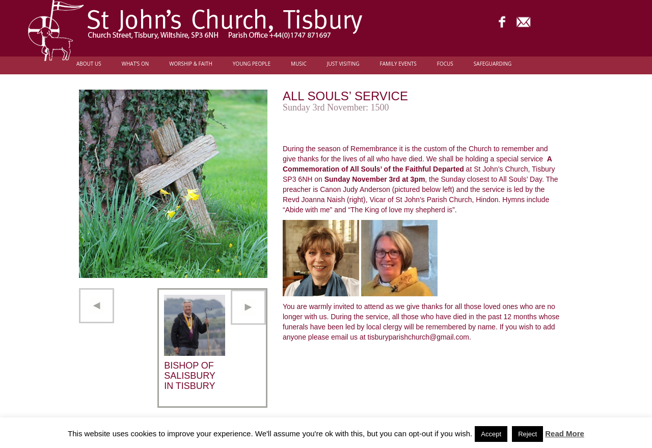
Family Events (398, 64)
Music (299, 64)
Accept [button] (491, 434)
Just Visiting (343, 64)
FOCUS (445, 64)
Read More (564, 433)
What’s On (135, 64)
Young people (251, 64)
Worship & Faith (190, 64)
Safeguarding (492, 64)
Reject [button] (527, 434)
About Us (88, 64)
